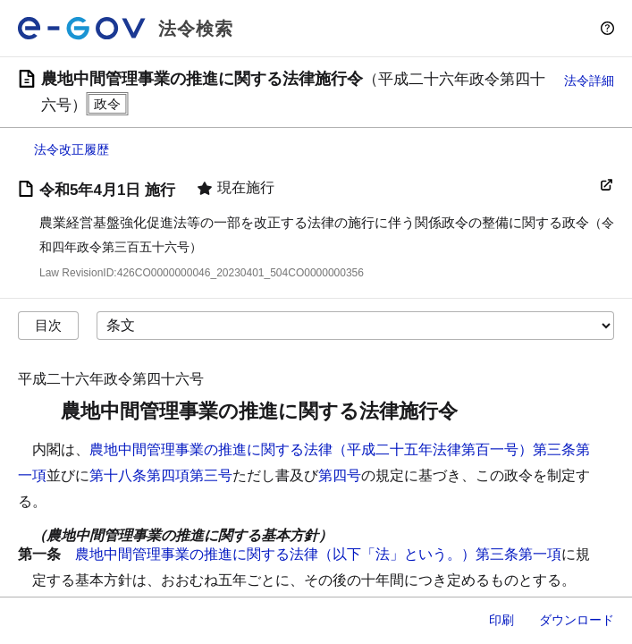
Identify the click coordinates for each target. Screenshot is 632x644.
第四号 (339, 475)
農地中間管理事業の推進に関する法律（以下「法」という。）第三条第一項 (318, 554)
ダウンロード (576, 620)
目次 (48, 325)
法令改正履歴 (71, 149)
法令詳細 (589, 80)
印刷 (501, 620)
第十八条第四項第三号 (160, 475)
